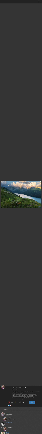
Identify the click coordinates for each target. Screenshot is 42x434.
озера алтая (21, 395)
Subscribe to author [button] (32, 402)
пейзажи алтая (24, 393)
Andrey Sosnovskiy (9, 422)
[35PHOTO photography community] (6, 2)
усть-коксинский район (32, 393)
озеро (28, 395)
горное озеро (15, 395)
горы (24, 395)
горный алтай (18, 393)
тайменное (36, 395)
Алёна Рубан (14, 389)
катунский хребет (30, 397)
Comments (5, 409)
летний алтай (15, 397)
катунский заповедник (22, 397)
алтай (14, 393)
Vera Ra (7, 432)
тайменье (31, 395)
